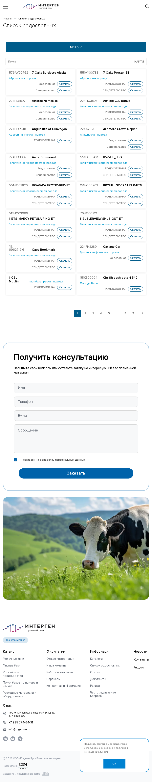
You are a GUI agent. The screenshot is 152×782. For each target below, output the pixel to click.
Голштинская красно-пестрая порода (33, 191)
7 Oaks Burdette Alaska (49, 72)
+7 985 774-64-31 (21, 722)
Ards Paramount (44, 157)
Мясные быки (11, 665)
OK (114, 763)
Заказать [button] (76, 473)
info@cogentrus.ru (19, 729)
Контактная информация (64, 686)
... (117, 313)
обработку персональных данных (62, 459)
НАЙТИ (139, 61)
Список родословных (104, 665)
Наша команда (57, 665)
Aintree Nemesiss (45, 101)
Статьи (95, 672)
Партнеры (53, 679)
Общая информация (60, 659)
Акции (139, 667)
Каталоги (96, 659)
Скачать (64, 84)
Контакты (141, 659)
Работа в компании (60, 672)
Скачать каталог (15, 640)
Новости (140, 651)
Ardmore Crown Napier (120, 129)
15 (132, 313)
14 (124, 313)
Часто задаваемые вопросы (103, 694)
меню (76, 47)
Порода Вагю (89, 283)
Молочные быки (13, 659)
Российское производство (13, 674)
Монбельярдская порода (46, 281)
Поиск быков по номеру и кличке (20, 684)
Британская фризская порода (99, 252)
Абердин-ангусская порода (27, 134)
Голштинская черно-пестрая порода (32, 106)
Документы (98, 679)
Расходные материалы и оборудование (19, 694)
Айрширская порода (22, 78)
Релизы (95, 686)
